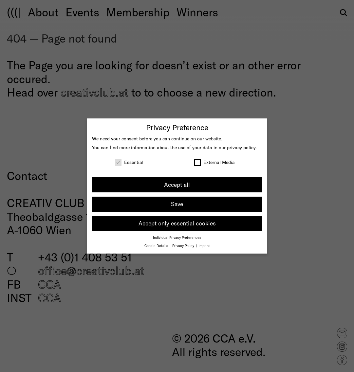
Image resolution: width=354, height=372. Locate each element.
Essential (129, 162)
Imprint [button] (204, 245)
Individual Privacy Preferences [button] (177, 237)
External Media (214, 162)
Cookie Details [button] (156, 245)
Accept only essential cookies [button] (177, 223)
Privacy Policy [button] (183, 245)
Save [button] (177, 203)
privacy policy (241, 147)
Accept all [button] (177, 184)
